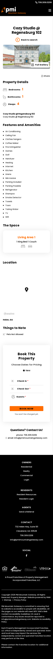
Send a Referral (26, 511)
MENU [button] (49, 10)
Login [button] (26, 479)
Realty (26, 471)
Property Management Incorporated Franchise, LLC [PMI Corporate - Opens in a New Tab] (30, 579)
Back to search (26, 40)
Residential (26, 466)
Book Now (26, 408)
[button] (26, 555)
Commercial (26, 475)
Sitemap (7, 600)
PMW (48, 597)
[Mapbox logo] (9, 313)
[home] (13, 10)
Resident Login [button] (26, 498)
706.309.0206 (45, 2)
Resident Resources (26, 494)
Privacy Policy (20, 600)
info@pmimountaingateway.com (30, 438)
